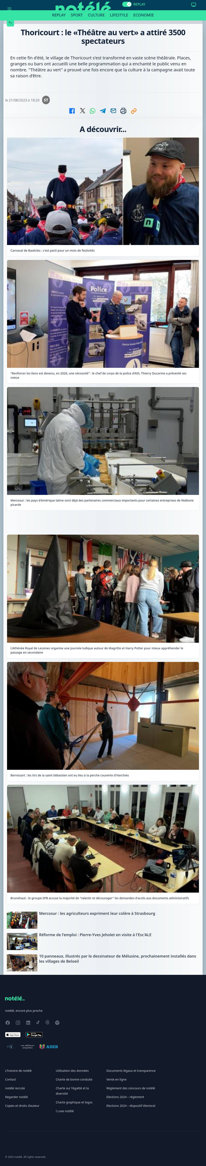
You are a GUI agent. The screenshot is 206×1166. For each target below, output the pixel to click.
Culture (96, 15)
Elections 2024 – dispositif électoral (130, 1106)
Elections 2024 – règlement (125, 1097)
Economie (143, 15)
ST (46, 100)
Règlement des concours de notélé (130, 1088)
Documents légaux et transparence (131, 1071)
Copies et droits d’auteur (22, 1106)
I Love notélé (65, 1111)
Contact (10, 1079)
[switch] (127, 4)
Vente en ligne (116, 1079)
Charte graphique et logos (74, 1102)
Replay (59, 15)
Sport (77, 15)
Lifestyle (119, 15)
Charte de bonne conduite (74, 1079)
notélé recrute (15, 1088)
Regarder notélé (16, 1097)
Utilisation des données (72, 1071)
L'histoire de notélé (18, 1071)
